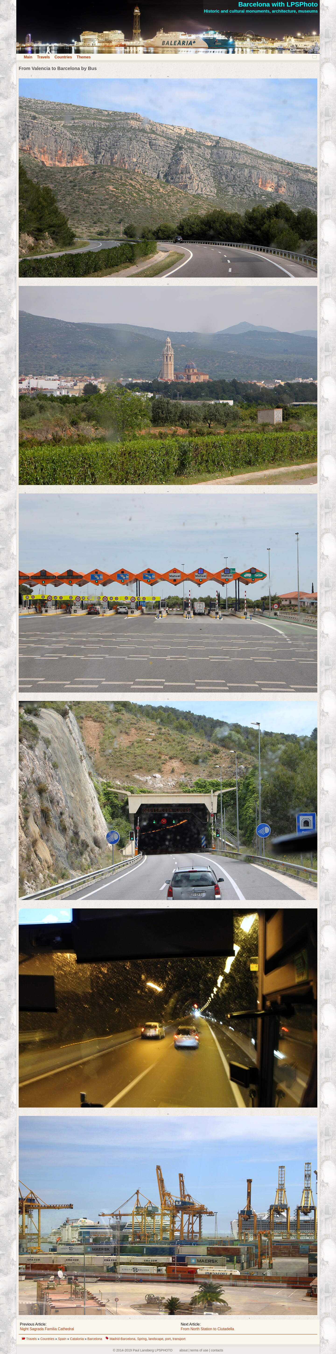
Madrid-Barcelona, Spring (128, 1339)
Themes (84, 57)
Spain (62, 1339)
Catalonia (77, 1339)
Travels (43, 57)
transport (179, 1339)
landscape (155, 1339)
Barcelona (95, 1339)
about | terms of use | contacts (201, 1350)
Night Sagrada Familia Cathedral (47, 1329)
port (168, 1339)
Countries (63, 57)
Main (28, 57)
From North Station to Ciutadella (207, 1329)
